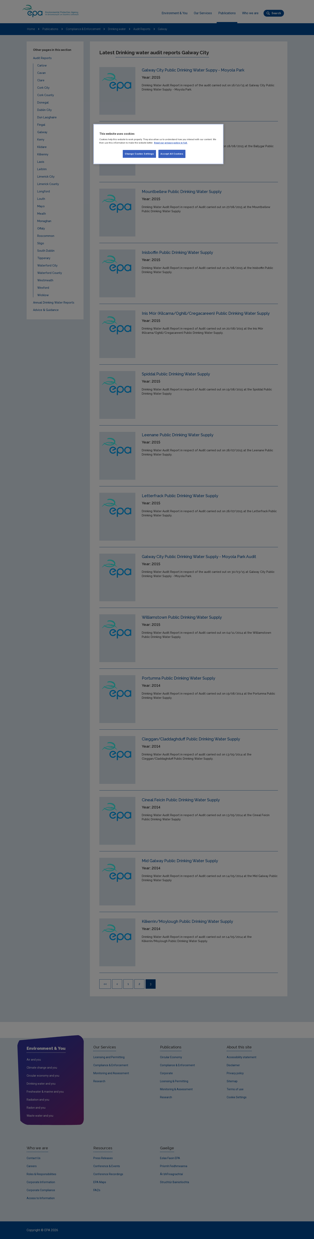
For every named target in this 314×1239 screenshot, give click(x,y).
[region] (158, 144)
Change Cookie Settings (139, 153)
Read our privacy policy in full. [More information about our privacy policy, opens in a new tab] (170, 142)
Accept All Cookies (172, 153)
